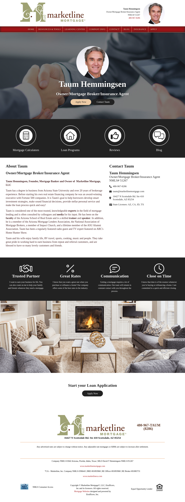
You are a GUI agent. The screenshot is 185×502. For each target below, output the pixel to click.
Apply (153, 29)
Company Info (97, 29)
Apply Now (80, 102)
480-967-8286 (134, 18)
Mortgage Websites (82, 491)
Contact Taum (103, 102)
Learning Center (75, 29)
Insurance (140, 29)
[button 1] (26, 138)
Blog (127, 29)
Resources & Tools (49, 29)
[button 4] (159, 138)
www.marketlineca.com (92, 476)
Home (31, 29)
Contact (114, 29)
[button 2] (70, 138)
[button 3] (115, 138)
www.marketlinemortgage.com (92, 466)
